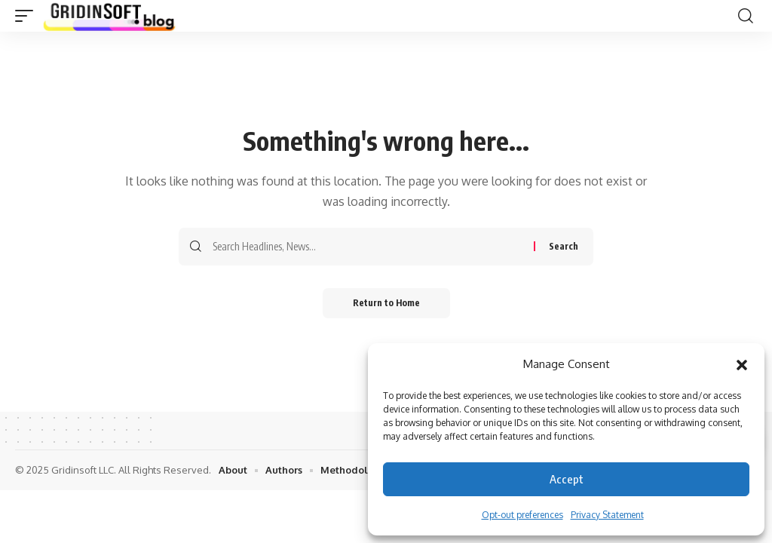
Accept (567, 479)
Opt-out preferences (522, 514)
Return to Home (386, 302)
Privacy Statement (607, 514)
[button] (741, 364)
